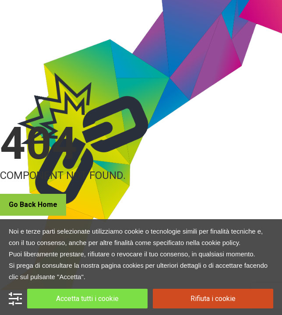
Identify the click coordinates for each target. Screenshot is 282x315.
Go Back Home (33, 204)
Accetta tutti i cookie (87, 298)
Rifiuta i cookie (213, 298)
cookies (133, 265)
